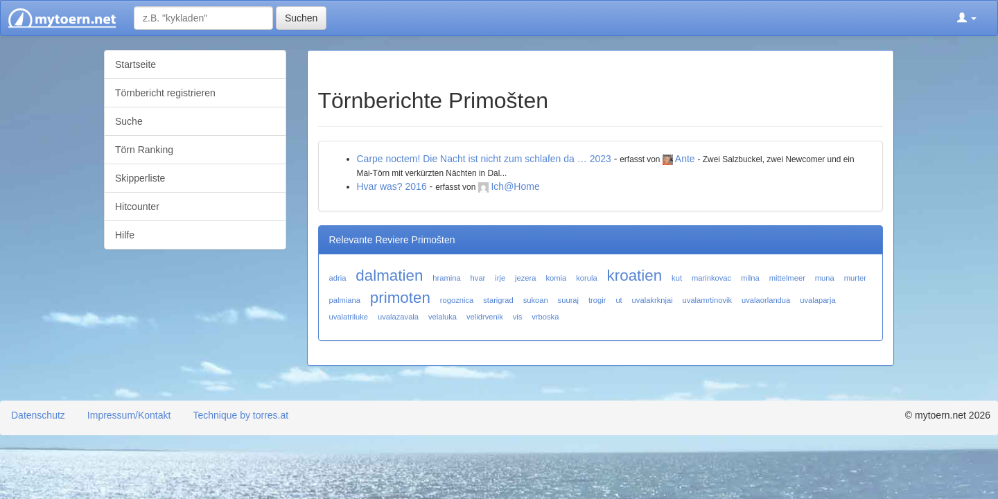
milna (750, 278)
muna (824, 278)
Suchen (301, 18)
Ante (685, 158)
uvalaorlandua (766, 300)
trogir (597, 300)
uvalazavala (398, 317)
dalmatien (389, 275)
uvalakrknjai (652, 300)
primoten (400, 297)
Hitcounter (137, 206)
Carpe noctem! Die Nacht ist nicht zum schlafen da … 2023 (484, 158)
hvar (478, 278)
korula (586, 278)
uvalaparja (818, 300)
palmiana (344, 300)
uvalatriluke (349, 317)
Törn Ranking (144, 149)
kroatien (635, 275)
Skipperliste (140, 178)
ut (618, 300)
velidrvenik (484, 317)
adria (338, 278)
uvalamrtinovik (708, 300)
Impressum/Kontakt (129, 415)
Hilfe (124, 234)
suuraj (568, 300)
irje (500, 278)
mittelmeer (787, 278)
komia (555, 278)
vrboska (545, 317)
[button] (967, 18)
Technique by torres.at (240, 415)
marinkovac (711, 278)
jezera (525, 278)
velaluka (442, 317)
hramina (446, 278)
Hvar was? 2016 (392, 186)
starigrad (498, 300)
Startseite (135, 64)
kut (677, 278)
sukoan (535, 300)
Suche (129, 121)
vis (518, 317)
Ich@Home (515, 186)
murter (855, 278)
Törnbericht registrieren (165, 92)
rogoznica (457, 300)
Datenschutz (38, 415)
